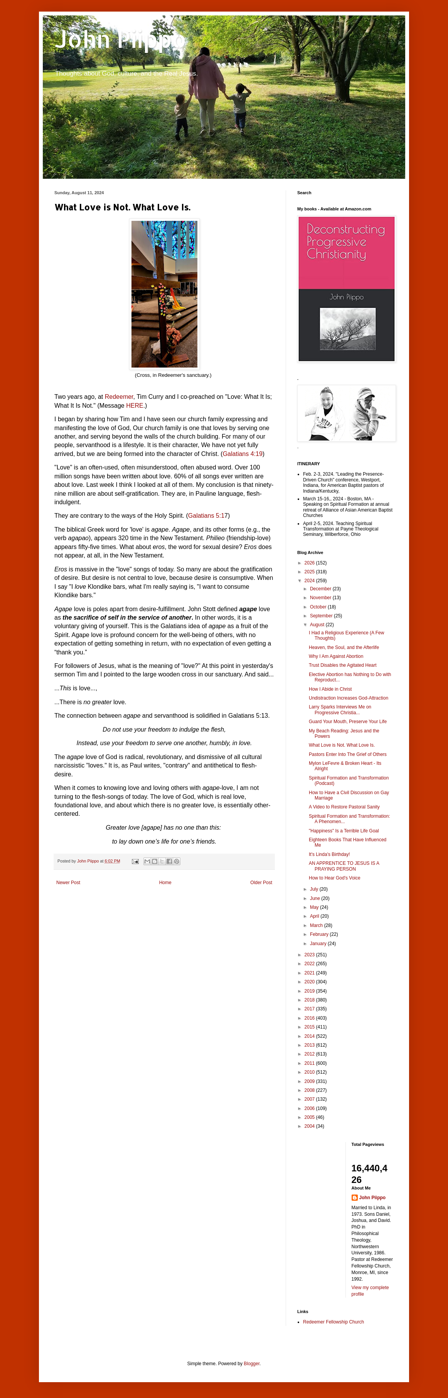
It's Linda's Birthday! (329, 854)
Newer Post (68, 882)
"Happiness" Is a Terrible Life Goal (344, 831)
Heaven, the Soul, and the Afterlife (344, 647)
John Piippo (120, 39)
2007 (310, 1099)
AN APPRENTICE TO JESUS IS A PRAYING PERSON (344, 866)
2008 (310, 1090)
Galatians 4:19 (243, 454)
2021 (310, 973)
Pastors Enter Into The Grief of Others (348, 754)
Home (165, 882)
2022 (310, 963)
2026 (310, 563)
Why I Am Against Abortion (336, 656)
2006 (310, 1108)
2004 (310, 1126)
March (317, 925)
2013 (310, 1045)
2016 (310, 1018)
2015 (310, 1027)
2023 (310, 954)
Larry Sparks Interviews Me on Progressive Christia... (340, 709)
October (319, 607)
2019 (310, 991)
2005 (310, 1117)
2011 (310, 1063)
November (321, 597)
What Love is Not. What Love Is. (342, 745)
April (315, 916)
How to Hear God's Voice (334, 878)
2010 (310, 1072)
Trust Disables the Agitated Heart (343, 665)
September (322, 616)
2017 (310, 1009)
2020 (310, 982)
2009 (310, 1081)
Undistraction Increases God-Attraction (348, 698)
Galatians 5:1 (206, 515)
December (321, 588)
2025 (310, 571)
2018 (310, 1000)
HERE (134, 405)
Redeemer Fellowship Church (333, 1322)
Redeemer (119, 396)
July (315, 889)
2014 (310, 1036)
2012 (310, 1054)
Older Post (261, 882)
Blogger (251, 1363)
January (319, 943)
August (318, 624)
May (315, 907)
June (315, 898)
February (320, 934)
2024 (310, 580)
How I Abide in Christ (330, 689)
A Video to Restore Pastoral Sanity (344, 807)
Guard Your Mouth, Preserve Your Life (348, 721)
